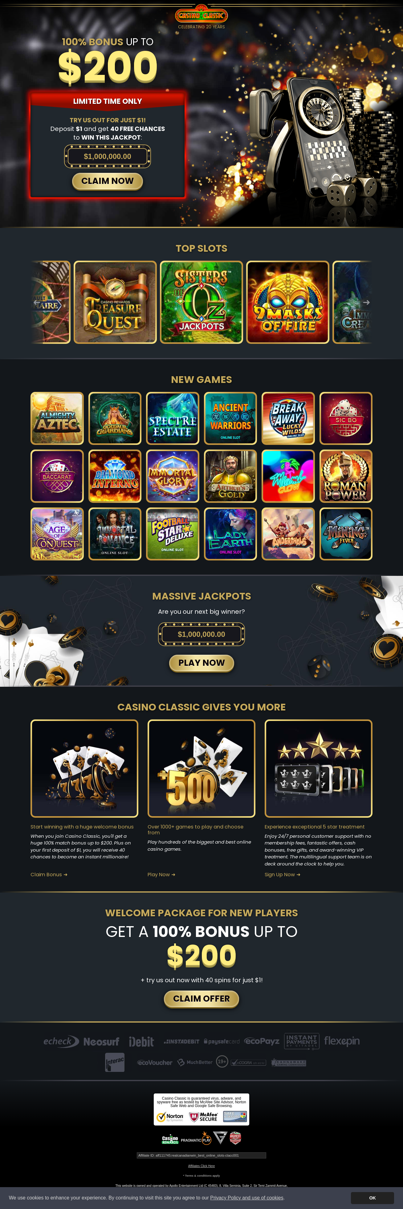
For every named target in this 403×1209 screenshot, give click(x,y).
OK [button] (372, 1197)
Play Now (159, 874)
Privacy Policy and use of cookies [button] (246, 1197)
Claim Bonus (46, 874)
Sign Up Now (280, 874)
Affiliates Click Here (201, 1166)
